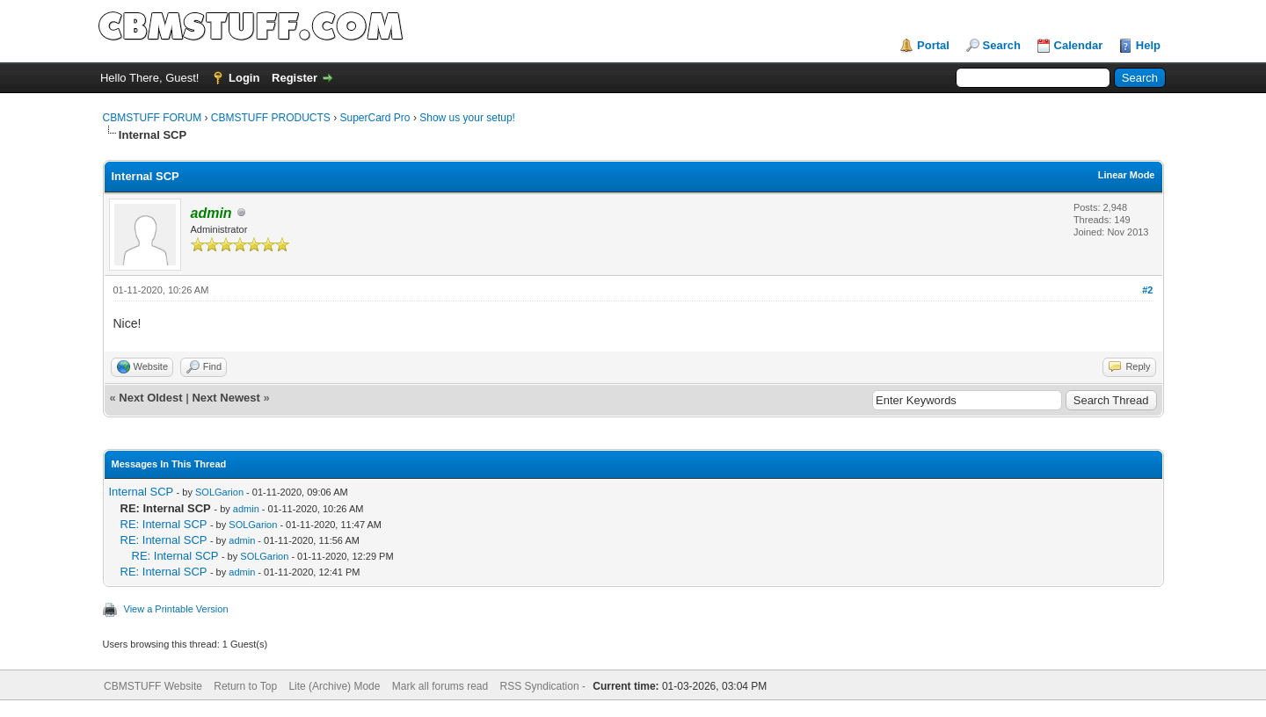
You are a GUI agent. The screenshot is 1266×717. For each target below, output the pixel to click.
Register (294, 77)
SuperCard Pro (375, 118)
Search (1002, 45)
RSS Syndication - (544, 686)
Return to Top (245, 686)
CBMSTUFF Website (153, 686)
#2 (1147, 290)
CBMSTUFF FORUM (152, 118)
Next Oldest (150, 397)
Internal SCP (141, 491)
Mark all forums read (440, 686)
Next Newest (225, 397)
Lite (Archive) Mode (334, 686)
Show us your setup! (467, 118)
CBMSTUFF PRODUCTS (271, 118)
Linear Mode (1126, 175)
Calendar (1078, 45)
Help (1148, 45)
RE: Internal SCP (163, 524)
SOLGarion (219, 492)
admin (246, 508)
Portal (933, 45)
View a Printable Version (176, 609)
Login (244, 77)
